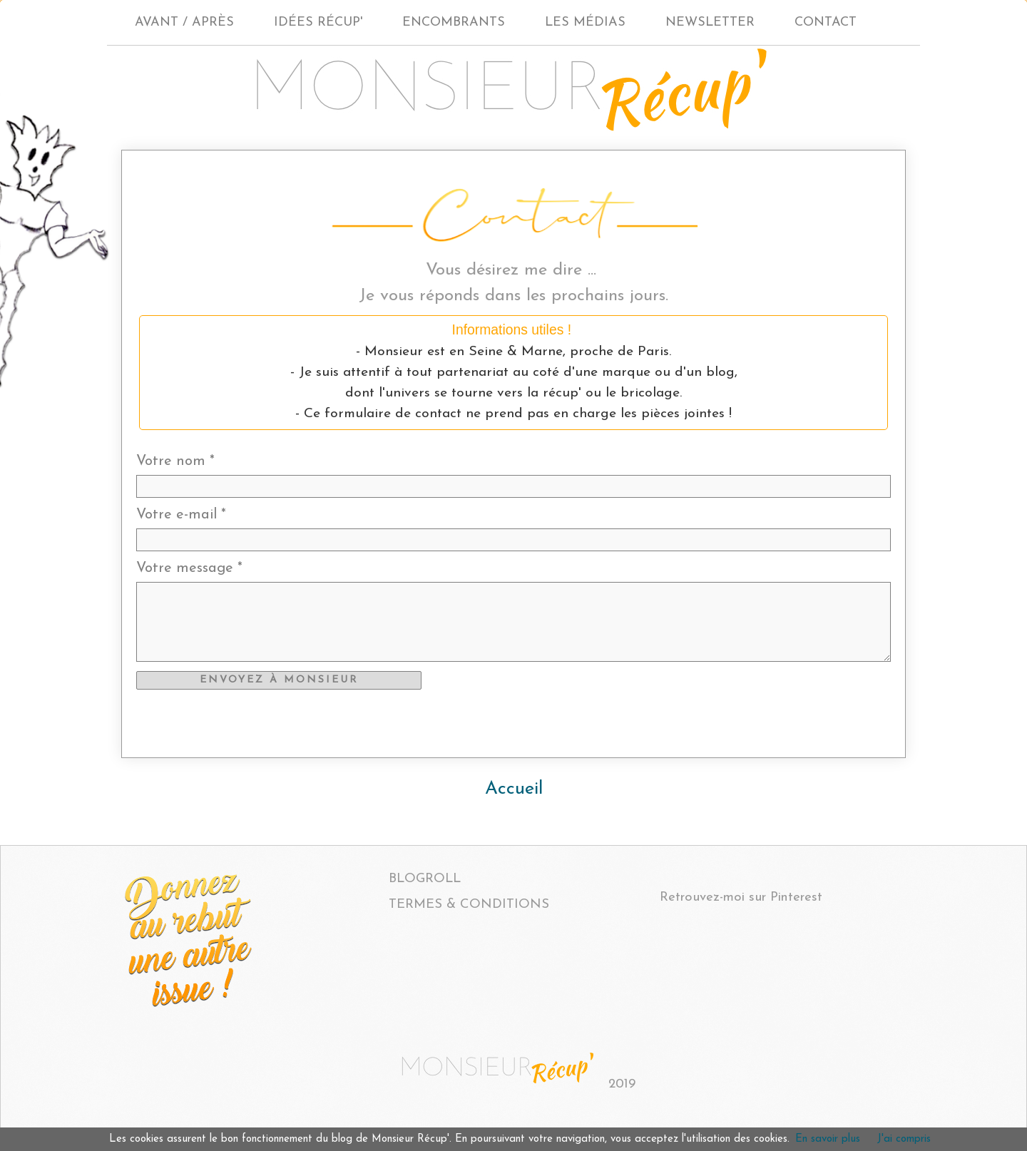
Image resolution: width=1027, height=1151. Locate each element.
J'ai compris (904, 1139)
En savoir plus (827, 1139)
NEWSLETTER (710, 22)
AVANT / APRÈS (184, 22)
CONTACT (825, 22)
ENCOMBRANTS (453, 22)
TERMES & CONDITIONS (469, 904)
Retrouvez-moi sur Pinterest (741, 897)
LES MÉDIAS (585, 22)
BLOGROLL (425, 879)
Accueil (514, 789)
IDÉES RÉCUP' (318, 22)
